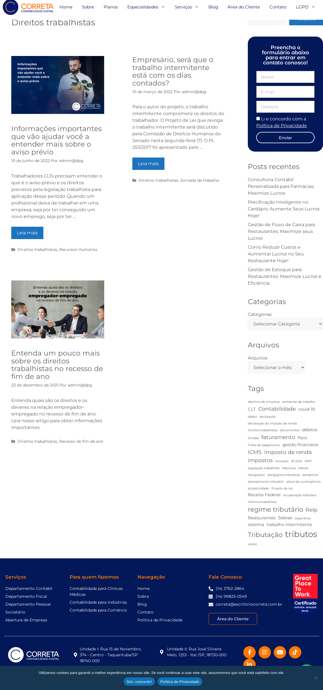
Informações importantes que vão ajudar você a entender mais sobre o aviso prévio (56, 140)
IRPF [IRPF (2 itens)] (308, 461)
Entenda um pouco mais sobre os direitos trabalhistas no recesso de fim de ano (57, 365)
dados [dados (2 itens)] (252, 417)
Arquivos (258, 358)
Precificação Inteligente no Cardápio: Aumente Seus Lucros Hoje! (284, 208)
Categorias (260, 314)
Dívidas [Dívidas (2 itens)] (253, 438)
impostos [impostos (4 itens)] (260, 460)
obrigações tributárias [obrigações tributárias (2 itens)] (283, 475)
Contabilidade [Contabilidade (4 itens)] (277, 408)
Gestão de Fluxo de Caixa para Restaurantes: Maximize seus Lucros (281, 231)
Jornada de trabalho (199, 180)
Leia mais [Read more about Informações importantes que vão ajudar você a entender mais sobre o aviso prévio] (27, 232)
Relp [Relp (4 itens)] (312, 509)
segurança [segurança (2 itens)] (303, 518)
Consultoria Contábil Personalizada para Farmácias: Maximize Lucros (281, 186)
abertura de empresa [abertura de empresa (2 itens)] (264, 402)
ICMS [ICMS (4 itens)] (255, 452)
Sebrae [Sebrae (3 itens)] (285, 517)
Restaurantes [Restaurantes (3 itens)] (261, 517)
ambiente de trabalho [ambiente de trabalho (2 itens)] (298, 402)
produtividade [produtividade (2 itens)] (258, 488)
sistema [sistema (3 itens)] (256, 524)
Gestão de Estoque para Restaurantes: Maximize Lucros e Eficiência (284, 276)
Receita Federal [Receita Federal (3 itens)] (264, 494)
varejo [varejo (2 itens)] (252, 544)
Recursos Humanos (78, 249)
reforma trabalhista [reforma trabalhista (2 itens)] (262, 502)
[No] (316, 678)
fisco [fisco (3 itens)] (302, 437)
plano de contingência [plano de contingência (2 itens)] (303, 482)
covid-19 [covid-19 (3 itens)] (306, 409)
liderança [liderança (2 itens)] (289, 468)
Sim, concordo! (139, 682)
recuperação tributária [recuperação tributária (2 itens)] (299, 495)
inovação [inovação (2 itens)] (282, 461)
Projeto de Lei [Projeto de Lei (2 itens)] (282, 488)
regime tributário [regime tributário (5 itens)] (275, 509)
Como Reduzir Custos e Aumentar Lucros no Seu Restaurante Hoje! (276, 253)
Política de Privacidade (180, 682)
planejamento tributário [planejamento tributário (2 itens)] (266, 482)
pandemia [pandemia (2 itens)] (310, 475)
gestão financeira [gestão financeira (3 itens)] (300, 444)
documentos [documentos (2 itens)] (289, 430)
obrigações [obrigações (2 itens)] (256, 475)
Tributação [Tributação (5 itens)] (265, 535)
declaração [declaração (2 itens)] (267, 417)
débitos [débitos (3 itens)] (309, 429)
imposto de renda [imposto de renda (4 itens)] (288, 452)
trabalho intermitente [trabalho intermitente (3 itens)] (289, 524)
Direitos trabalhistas (37, 249)
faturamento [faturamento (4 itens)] (278, 437)
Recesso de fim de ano (81, 441)
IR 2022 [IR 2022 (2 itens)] (296, 461)
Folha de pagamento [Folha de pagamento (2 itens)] (264, 445)
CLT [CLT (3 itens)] (252, 409)
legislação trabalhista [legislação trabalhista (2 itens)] (263, 468)
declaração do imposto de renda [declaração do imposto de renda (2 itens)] (272, 423)
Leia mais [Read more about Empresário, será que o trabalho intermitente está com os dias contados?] (148, 163)
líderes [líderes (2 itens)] (303, 468)
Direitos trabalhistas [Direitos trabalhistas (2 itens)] (262, 430)
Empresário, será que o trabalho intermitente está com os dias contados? (172, 71)
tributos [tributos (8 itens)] (301, 534)
